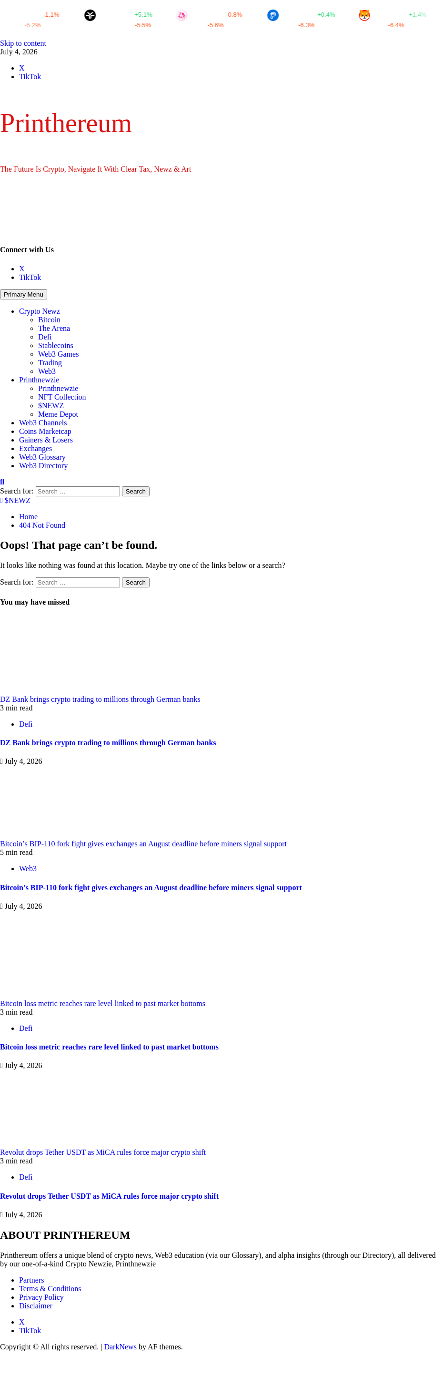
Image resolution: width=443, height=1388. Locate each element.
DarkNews (120, 1347)
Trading (50, 363)
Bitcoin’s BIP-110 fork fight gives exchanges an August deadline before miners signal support (143, 844)
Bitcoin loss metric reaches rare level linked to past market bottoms (102, 1003)
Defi (44, 337)
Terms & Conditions (50, 1289)
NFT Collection (62, 397)
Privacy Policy (41, 1297)
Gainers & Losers (46, 440)
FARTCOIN (94, 25)
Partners (31, 1280)
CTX (176, 25)
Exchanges (35, 448)
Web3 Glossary (42, 457)
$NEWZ (51, 405)
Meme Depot (58, 414)
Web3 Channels (43, 423)
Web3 (47, 371)
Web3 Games (58, 354)
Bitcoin (49, 320)
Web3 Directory (43, 466)
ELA (267, 25)
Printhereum (66, 123)
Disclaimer (35, 1306)
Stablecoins (55, 345)
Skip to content (23, 43)
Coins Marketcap (45, 431)
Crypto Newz (39, 311)
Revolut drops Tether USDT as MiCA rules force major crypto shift (103, 1152)
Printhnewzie (39, 380)
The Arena (54, 328)
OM (357, 25)
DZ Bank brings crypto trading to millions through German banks (100, 699)
